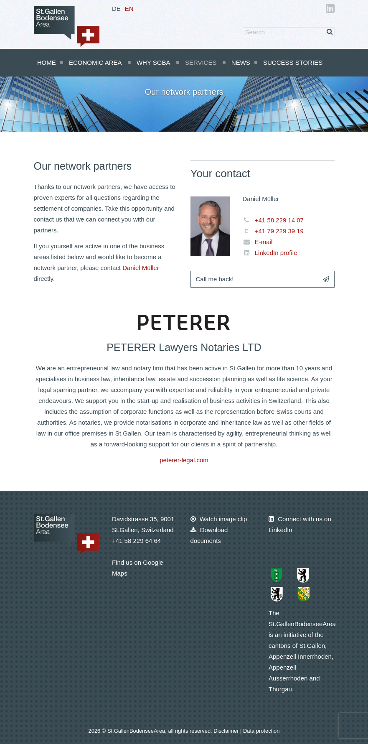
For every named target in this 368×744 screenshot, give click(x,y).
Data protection (261, 731)
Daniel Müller (140, 267)
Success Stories (292, 62)
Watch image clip (218, 518)
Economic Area (95, 62)
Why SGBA (153, 62)
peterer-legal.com (184, 460)
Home (46, 62)
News (240, 62)
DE (116, 8)
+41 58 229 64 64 (136, 540)
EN (129, 8)
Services (201, 62)
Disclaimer (226, 731)
